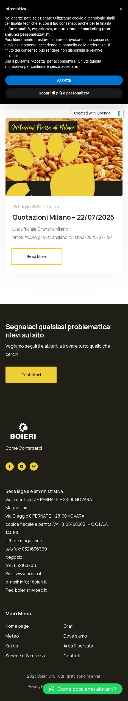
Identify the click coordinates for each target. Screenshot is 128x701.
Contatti (71, 656)
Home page (17, 626)
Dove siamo (75, 636)
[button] (83, 688)
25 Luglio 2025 (27, 206)
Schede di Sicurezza (25, 656)
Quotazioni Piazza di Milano (43, 127)
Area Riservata (78, 646)
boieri (53, 206)
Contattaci (31, 374)
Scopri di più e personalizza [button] (64, 93)
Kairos (11, 646)
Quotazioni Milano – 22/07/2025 (63, 217)
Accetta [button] (64, 80)
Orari (68, 626)
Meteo (12, 636)
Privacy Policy (40, 686)
